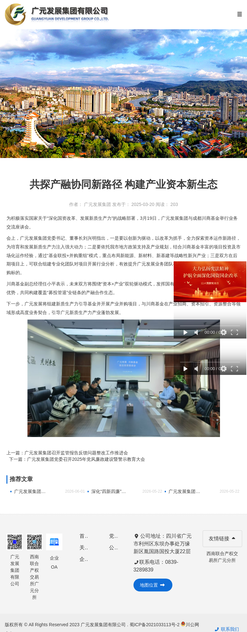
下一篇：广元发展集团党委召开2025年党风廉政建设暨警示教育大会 (77, 459)
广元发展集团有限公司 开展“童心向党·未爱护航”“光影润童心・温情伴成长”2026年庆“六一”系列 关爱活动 (31, 491)
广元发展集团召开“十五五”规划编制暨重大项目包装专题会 (186, 491)
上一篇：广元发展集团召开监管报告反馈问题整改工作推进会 (67, 452)
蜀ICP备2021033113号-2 (155, 624)
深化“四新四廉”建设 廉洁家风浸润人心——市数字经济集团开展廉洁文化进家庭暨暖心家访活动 (108, 491)
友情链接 (222, 538)
